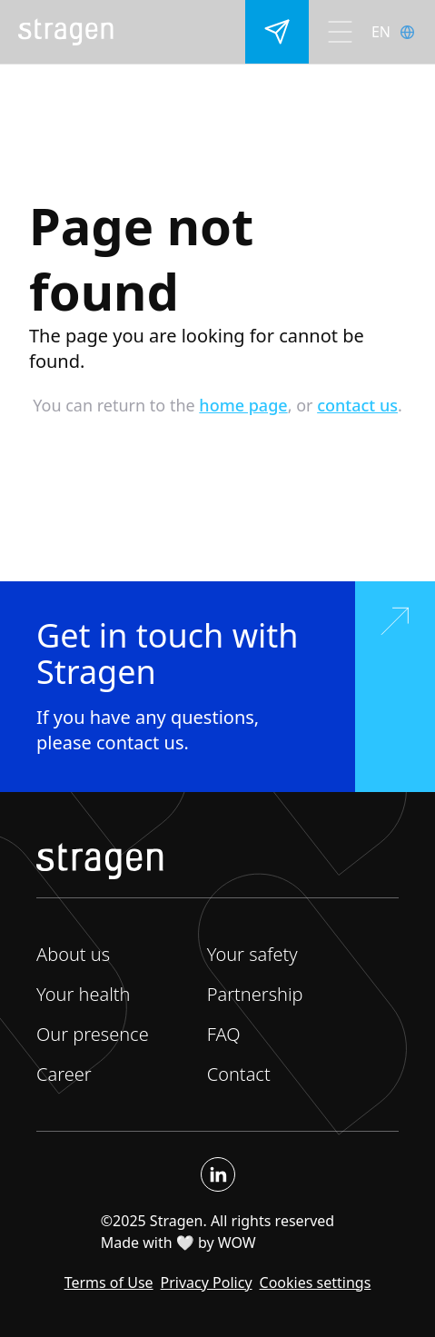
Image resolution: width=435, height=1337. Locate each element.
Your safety (252, 954)
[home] (66, 32)
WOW (237, 1243)
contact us (357, 405)
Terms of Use (108, 1282)
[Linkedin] (218, 1174)
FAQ (224, 1034)
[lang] (403, 32)
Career (64, 1074)
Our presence (92, 1034)
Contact (239, 1074)
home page (243, 405)
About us (73, 954)
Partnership (255, 994)
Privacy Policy (206, 1282)
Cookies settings (315, 1282)
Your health (83, 994)
